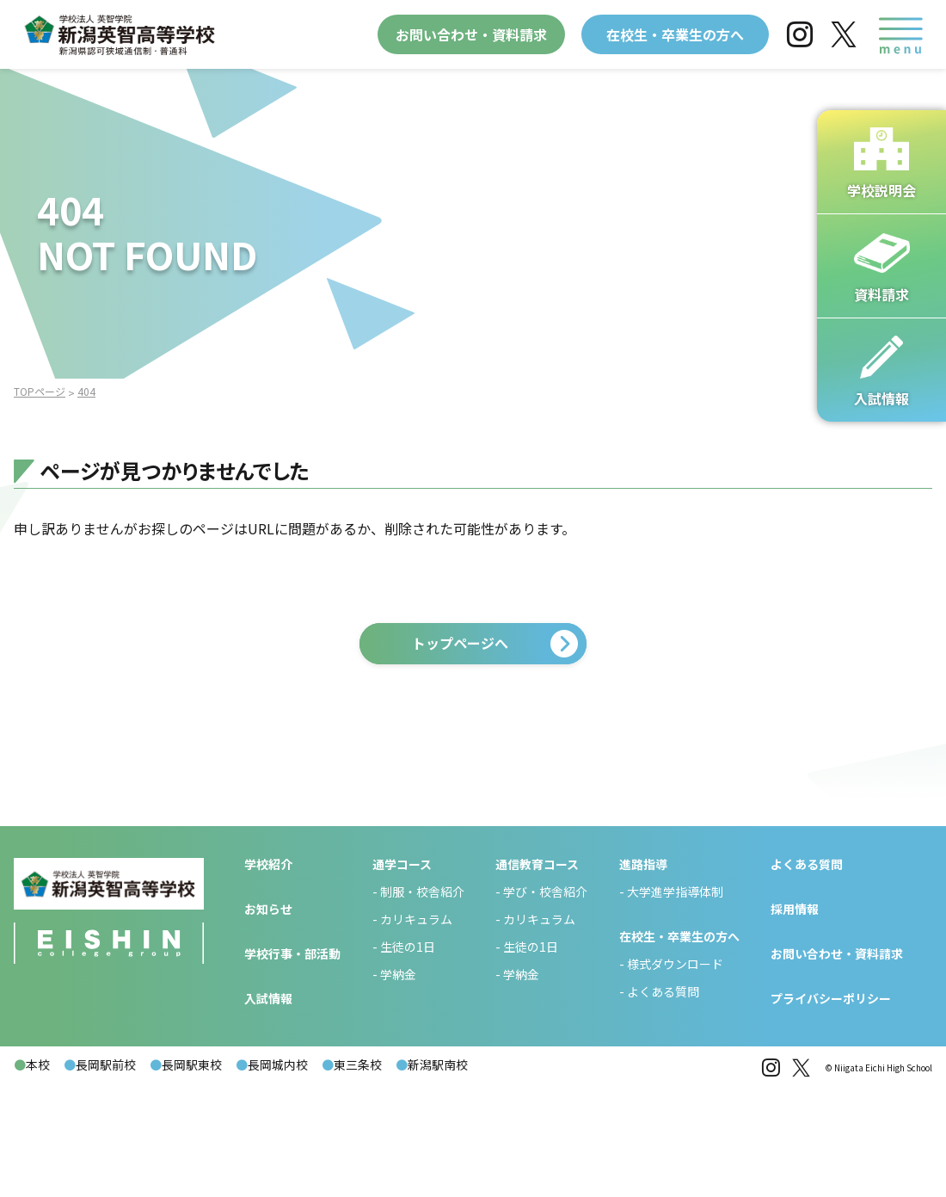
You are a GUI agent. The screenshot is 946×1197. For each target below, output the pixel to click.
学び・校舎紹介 (545, 999)
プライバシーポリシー (831, 1106)
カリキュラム (416, 1027)
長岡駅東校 (186, 1172)
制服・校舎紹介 (422, 999)
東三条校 (352, 1172)
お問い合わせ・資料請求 (471, 34)
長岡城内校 (272, 1172)
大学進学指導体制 (675, 999)
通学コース (402, 972)
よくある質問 (663, 1099)
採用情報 (795, 1016)
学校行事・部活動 (292, 1061)
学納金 (398, 1082)
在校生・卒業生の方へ (675, 34)
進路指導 (643, 972)
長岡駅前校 (100, 1172)
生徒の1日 (407, 1054)
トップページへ (460, 642)
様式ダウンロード (675, 1071)
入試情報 (268, 1106)
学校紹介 (268, 972)
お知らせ (268, 1016)
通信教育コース (537, 972)
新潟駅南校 (432, 1172)
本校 (32, 1172)
